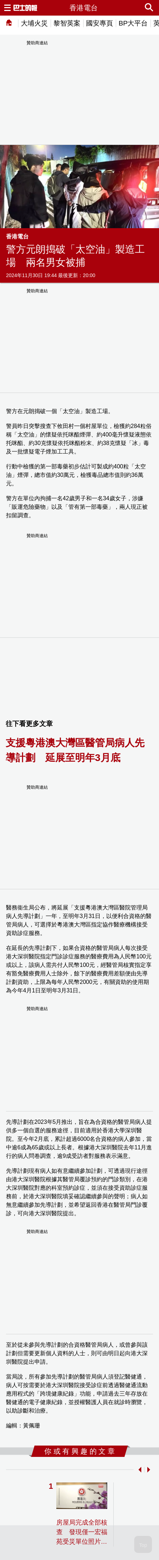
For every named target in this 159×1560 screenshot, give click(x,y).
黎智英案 (66, 23)
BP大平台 (133, 23)
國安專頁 (99, 23)
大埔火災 (34, 23)
